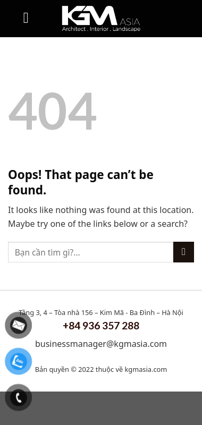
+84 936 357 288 (101, 325)
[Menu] (26, 18)
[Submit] (183, 252)
